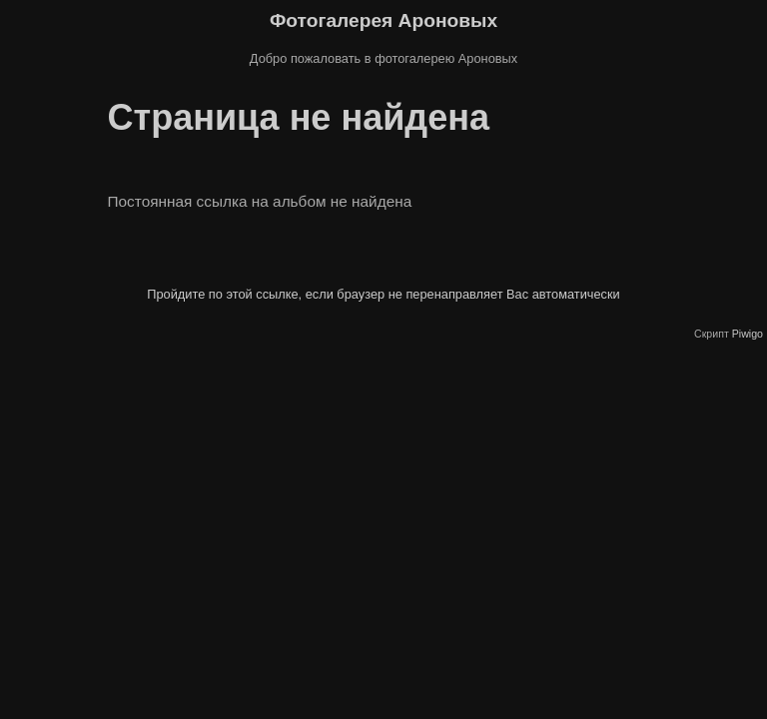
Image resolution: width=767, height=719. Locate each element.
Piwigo (747, 334)
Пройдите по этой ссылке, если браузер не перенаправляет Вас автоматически (383, 294)
